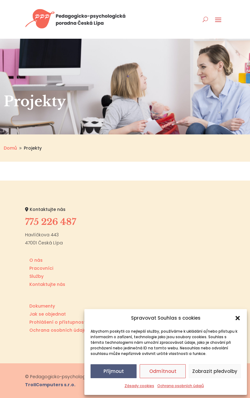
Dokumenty (42, 306)
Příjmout (114, 371)
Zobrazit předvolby (214, 371)
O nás (36, 260)
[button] (238, 318)
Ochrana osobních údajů (180, 385)
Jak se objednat (47, 314)
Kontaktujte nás (47, 284)
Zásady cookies (139, 385)
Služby (36, 276)
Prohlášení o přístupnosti (58, 322)
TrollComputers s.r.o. (50, 385)
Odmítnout (162, 371)
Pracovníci (41, 268)
